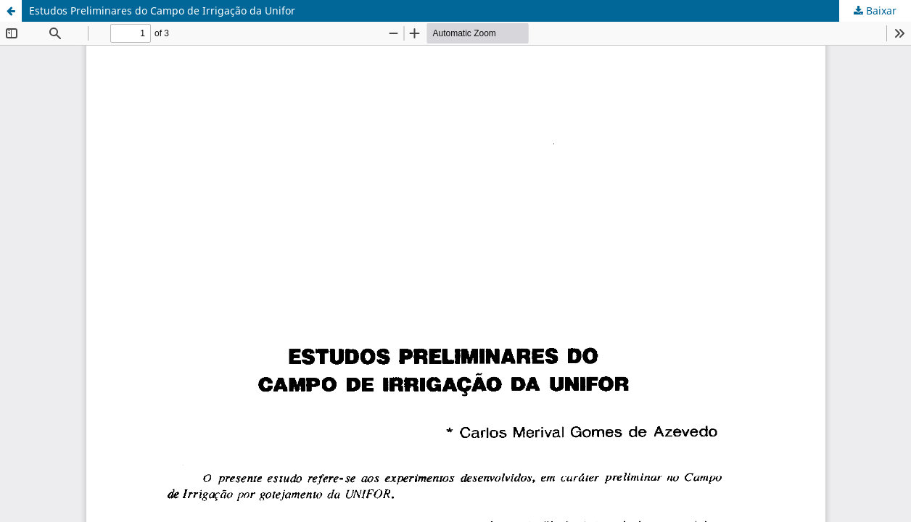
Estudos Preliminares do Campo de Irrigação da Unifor (162, 10)
